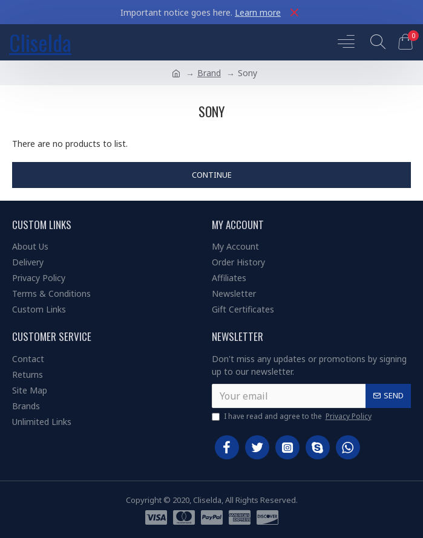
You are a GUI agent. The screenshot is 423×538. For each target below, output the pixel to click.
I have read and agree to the (292, 416)
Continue (212, 174)
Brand (209, 73)
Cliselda (40, 42)
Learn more (258, 12)
